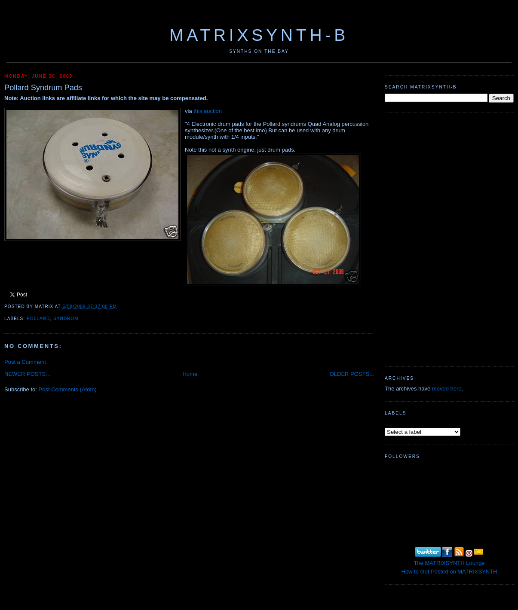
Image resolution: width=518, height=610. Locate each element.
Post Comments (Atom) (68, 389)
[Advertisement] (449, 175)
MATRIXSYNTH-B (259, 35)
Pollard (38, 318)
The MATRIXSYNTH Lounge (449, 563)
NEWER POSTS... (27, 374)
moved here (447, 388)
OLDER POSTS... (352, 374)
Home (189, 374)
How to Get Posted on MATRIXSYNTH (449, 571)
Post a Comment (25, 362)
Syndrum (65, 318)
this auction (207, 111)
